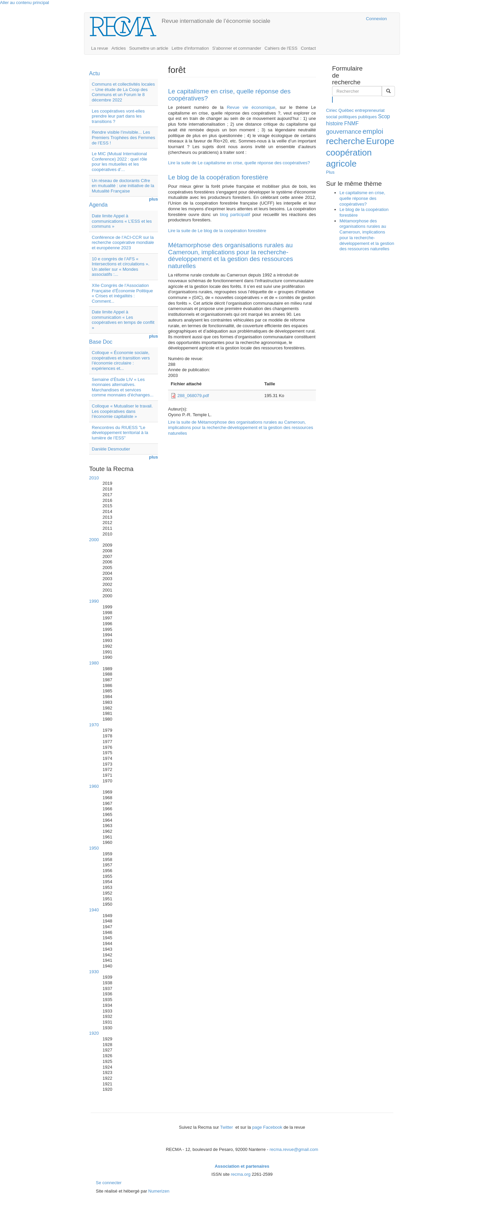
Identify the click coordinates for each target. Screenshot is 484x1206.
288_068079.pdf (193, 395)
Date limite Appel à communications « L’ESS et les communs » (122, 221)
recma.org (241, 1174)
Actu (94, 73)
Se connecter (109, 1182)
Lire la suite (239, 162)
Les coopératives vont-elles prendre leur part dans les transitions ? (118, 116)
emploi (373, 131)
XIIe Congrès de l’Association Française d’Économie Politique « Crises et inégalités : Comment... (122, 293)
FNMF (351, 123)
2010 (94, 477)
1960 (94, 786)
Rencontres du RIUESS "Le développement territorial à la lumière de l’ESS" (120, 432)
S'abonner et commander (236, 48)
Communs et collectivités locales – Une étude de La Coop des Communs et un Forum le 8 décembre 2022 (123, 92)
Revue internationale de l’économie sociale (216, 21)
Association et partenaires (242, 1166)
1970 (94, 724)
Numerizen (158, 1191)
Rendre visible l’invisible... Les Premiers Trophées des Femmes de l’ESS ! (123, 137)
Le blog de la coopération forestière (218, 177)
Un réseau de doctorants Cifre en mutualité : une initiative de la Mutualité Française (123, 185)
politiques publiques (357, 116)
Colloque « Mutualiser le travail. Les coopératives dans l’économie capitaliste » (122, 411)
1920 (94, 1033)
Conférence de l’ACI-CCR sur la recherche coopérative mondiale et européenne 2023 (123, 242)
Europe (380, 141)
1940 (94, 909)
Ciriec (331, 110)
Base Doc (100, 342)
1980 (94, 662)
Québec (346, 110)
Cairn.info (331, 18)
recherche (345, 141)
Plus (330, 172)
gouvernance (343, 131)
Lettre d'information (190, 48)
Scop (384, 116)
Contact (308, 48)
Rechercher (332, 99)
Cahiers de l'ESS (281, 48)
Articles (119, 48)
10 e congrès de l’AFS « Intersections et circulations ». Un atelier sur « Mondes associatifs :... (120, 266)
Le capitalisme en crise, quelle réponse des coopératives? (229, 95)
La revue (99, 48)
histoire (334, 123)
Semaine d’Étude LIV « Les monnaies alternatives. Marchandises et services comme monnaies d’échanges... (123, 387)
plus (153, 199)
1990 (94, 601)
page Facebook (267, 1127)
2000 (94, 539)
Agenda (98, 205)
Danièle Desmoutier (111, 448)
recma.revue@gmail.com (294, 1149)
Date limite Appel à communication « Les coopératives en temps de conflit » (123, 319)
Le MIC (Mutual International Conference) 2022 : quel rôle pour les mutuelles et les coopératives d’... (119, 161)
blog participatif (236, 214)
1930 (94, 971)
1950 (94, 848)
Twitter (227, 1127)
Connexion (376, 18)
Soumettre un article (148, 48)
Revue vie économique (249, 107)
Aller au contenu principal (24, 2)
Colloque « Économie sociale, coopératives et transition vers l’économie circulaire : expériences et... (121, 360)
